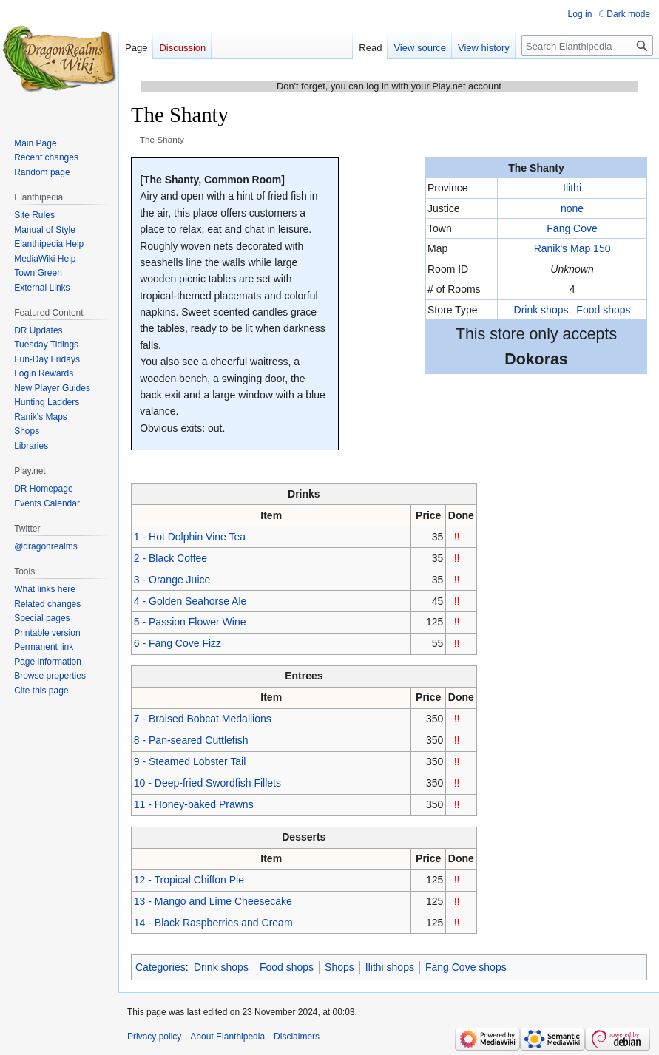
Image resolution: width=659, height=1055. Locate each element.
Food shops (603, 310)
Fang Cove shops (466, 967)
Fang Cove (572, 228)
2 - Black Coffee (170, 558)
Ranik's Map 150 (572, 248)
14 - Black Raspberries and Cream (213, 923)
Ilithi (572, 188)
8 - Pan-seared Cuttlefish (191, 740)
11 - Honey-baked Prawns (194, 804)
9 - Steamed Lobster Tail (190, 761)
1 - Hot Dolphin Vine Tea (190, 537)
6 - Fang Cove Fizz (177, 643)
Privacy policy (154, 1036)
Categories (160, 967)
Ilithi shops (389, 967)
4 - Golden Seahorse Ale (190, 601)
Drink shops (541, 310)
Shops (339, 967)
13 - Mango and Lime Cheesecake (213, 901)
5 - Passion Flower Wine (190, 622)
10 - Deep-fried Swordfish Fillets (207, 783)
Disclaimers (297, 1036)
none (572, 208)
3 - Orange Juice (172, 580)
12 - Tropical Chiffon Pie (189, 880)
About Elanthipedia (227, 1036)
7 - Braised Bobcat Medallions (202, 719)
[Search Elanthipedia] (587, 45)
